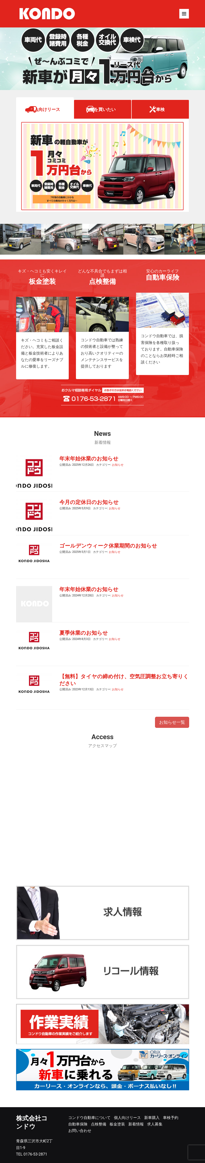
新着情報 (136, 1124)
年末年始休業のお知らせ (88, 459)
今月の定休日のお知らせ (89, 502)
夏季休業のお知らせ (83, 633)
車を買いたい (103, 109)
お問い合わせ (79, 1130)
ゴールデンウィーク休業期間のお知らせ (108, 546)
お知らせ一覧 (172, 722)
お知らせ (118, 464)
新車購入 (152, 1117)
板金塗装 (117, 1124)
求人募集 (154, 1124)
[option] (102, 58)
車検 (160, 109)
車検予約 (170, 1117)
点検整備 (98, 1124)
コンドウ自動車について (89, 1117)
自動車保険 (77, 1124)
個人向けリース (45, 109)
